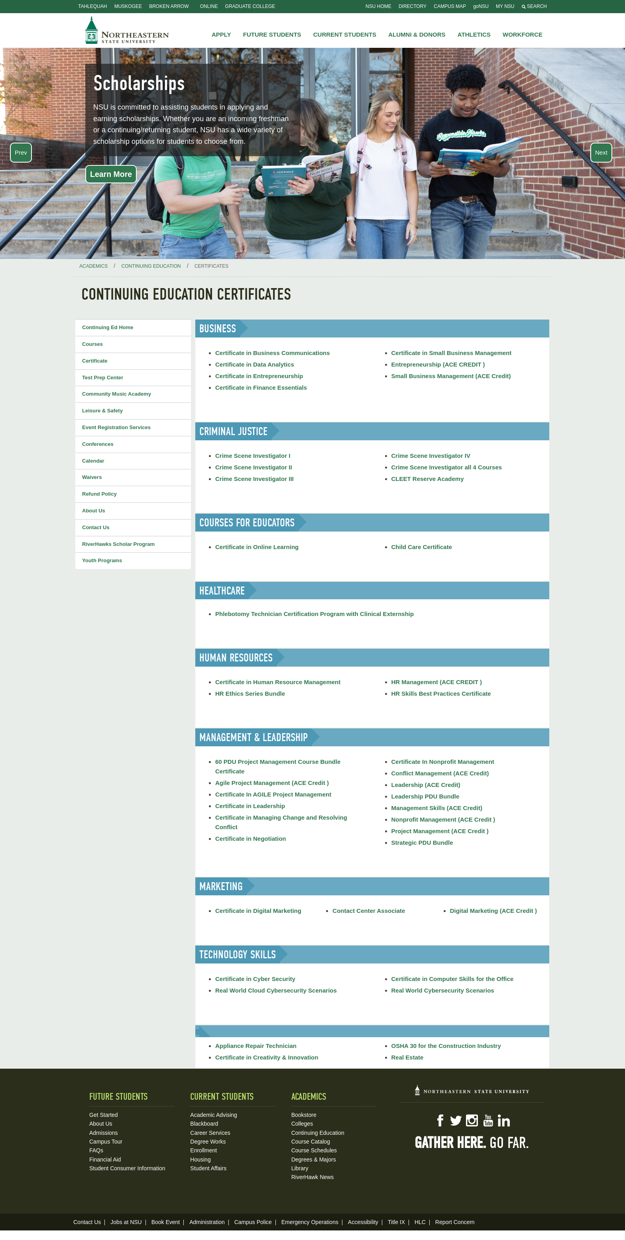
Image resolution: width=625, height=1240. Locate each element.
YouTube (488, 1120)
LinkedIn (504, 1120)
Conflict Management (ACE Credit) (440, 773)
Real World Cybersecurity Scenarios (442, 990)
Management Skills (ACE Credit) (436, 807)
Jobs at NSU (126, 1222)
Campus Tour (105, 1141)
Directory (412, 6)
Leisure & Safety (102, 411)
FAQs (96, 1150)
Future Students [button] (272, 34)
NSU (127, 30)
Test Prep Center (102, 378)
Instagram (472, 1120)
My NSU (505, 6)
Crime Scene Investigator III (254, 478)
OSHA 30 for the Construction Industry (446, 1045)
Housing (200, 1159)
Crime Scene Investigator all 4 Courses (446, 467)
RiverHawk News (312, 1177)
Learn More (111, 174)
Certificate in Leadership (250, 805)
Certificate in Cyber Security (255, 978)
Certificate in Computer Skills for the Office (452, 978)
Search (534, 6)
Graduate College (250, 6)
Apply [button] (221, 34)
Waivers (92, 477)
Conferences (98, 444)
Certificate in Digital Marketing (258, 910)
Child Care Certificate (421, 546)
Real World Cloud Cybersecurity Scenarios (276, 990)
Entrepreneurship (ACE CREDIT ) (438, 364)
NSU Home (378, 6)
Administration (207, 1222)
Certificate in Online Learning (257, 546)
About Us (93, 511)
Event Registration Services (116, 427)
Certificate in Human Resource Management (277, 682)
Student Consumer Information (127, 1168)
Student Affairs (208, 1168)
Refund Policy (99, 494)
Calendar (93, 461)
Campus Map (450, 6)
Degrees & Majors (313, 1159)
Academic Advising (213, 1115)
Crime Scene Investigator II (253, 467)
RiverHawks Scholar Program (118, 544)
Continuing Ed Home (108, 327)
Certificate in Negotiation (250, 838)
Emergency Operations (309, 1222)
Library (300, 1168)
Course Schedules (314, 1150)
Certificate (95, 361)
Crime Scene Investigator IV (430, 455)
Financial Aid (105, 1159)
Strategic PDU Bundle (422, 842)
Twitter (456, 1120)
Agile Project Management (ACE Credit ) (272, 782)
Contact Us (96, 527)
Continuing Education (317, 1133)
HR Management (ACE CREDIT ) (436, 682)
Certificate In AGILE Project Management (273, 794)
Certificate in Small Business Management (451, 352)
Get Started (103, 1115)
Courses (92, 344)
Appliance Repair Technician (256, 1045)
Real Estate (407, 1057)
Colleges (302, 1123)
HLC (420, 1222)
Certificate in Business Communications (272, 352)
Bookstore (303, 1115)
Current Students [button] (344, 34)
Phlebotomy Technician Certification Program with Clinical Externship (314, 613)
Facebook (440, 1120)
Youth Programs (102, 560)
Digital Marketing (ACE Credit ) (493, 910)
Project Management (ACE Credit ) (440, 831)
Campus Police (253, 1222)
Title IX (396, 1222)
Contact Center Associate (368, 910)
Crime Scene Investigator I (252, 455)
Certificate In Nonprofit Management (442, 761)
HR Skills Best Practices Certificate (441, 693)
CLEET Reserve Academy (427, 478)
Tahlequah (92, 6)
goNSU (481, 6)
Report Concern (455, 1222)
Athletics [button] (474, 34)
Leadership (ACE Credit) (425, 784)
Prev (21, 152)
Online (209, 6)
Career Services (210, 1133)
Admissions (103, 1133)
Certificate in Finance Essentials (261, 387)
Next (601, 152)
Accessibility (363, 1222)
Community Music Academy (116, 394)
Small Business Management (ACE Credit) (451, 376)
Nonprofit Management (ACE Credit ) (443, 819)
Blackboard (204, 1123)
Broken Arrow (169, 6)
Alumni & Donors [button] (416, 34)
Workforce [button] (522, 34)
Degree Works (208, 1141)
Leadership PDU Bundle (425, 796)
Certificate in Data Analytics (254, 364)
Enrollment (203, 1150)
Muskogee (128, 6)
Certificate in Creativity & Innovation (266, 1057)
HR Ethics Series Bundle (250, 693)
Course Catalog (310, 1141)
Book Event (165, 1222)
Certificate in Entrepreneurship (259, 376)
